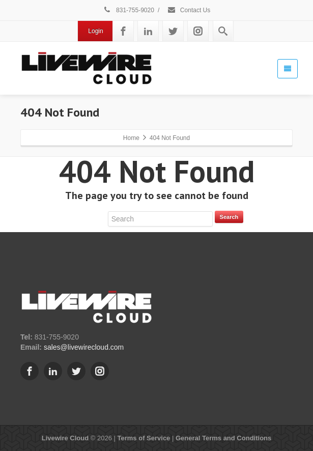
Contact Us (189, 10)
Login (95, 31)
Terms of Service (144, 438)
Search (229, 217)
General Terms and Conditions (223, 438)
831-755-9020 (128, 10)
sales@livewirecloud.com (84, 347)
